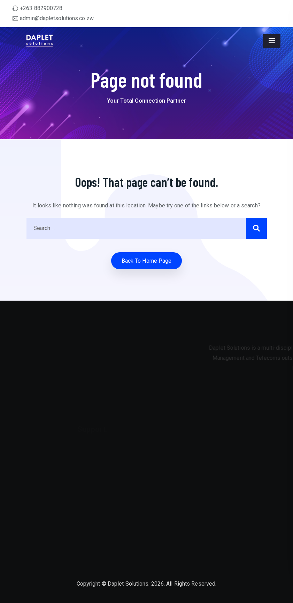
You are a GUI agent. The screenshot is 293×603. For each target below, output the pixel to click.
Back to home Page (147, 260)
